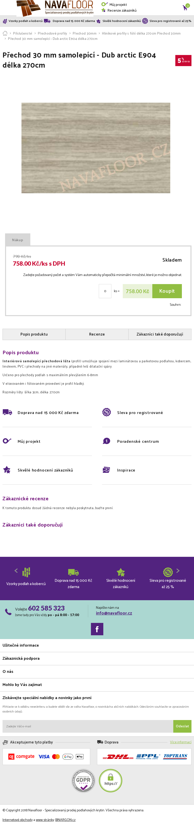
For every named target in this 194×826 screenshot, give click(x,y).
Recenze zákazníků (119, 11)
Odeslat (182, 726)
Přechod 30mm (84, 33)
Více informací (180, 742)
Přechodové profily (52, 33)
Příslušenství (22, 33)
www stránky (45, 820)
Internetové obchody (18, 820)
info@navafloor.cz (114, 613)
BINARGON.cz (65, 820)
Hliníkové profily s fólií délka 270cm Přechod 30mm (141, 33)
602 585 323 (46, 608)
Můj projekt (114, 5)
